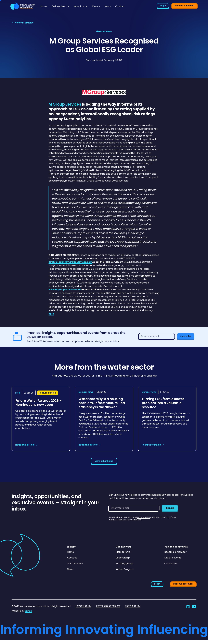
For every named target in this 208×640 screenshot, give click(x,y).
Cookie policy (132, 605)
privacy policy (143, 517)
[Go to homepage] (22, 6)
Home (43, 6)
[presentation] (131, 526)
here (51, 313)
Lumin (28, 611)
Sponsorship (123, 557)
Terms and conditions (108, 605)
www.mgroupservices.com (65, 289)
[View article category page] (104, 31)
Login (163, 5)
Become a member (184, 5)
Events (96, 6)
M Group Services (65, 104)
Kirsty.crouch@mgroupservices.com (70, 262)
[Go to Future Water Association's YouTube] (194, 606)
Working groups (125, 563)
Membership (123, 552)
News (108, 6)
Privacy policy (83, 605)
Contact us (170, 563)
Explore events (172, 557)
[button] (61, 6)
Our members (75, 563)
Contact (120, 6)
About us (72, 557)
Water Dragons (124, 569)
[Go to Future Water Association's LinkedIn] (187, 606)
